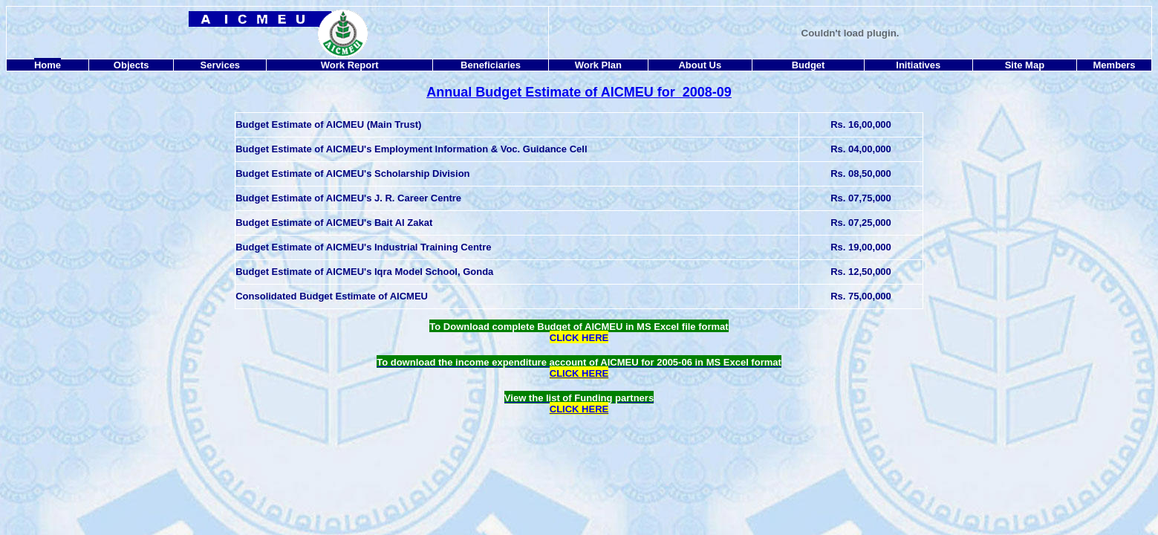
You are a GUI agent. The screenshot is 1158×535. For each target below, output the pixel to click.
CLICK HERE (579, 409)
